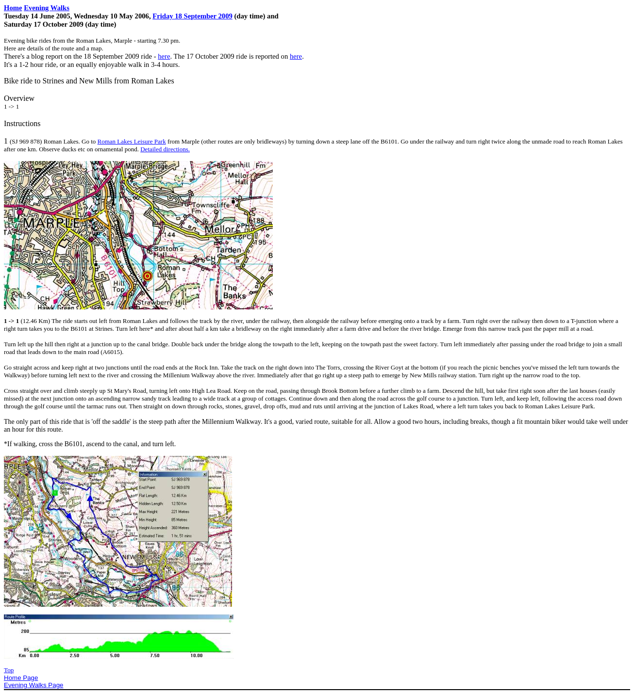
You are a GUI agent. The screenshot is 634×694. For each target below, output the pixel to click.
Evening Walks (46, 8)
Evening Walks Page (34, 685)
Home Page (21, 677)
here (164, 56)
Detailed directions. (165, 149)
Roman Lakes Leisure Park (132, 141)
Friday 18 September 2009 (192, 16)
